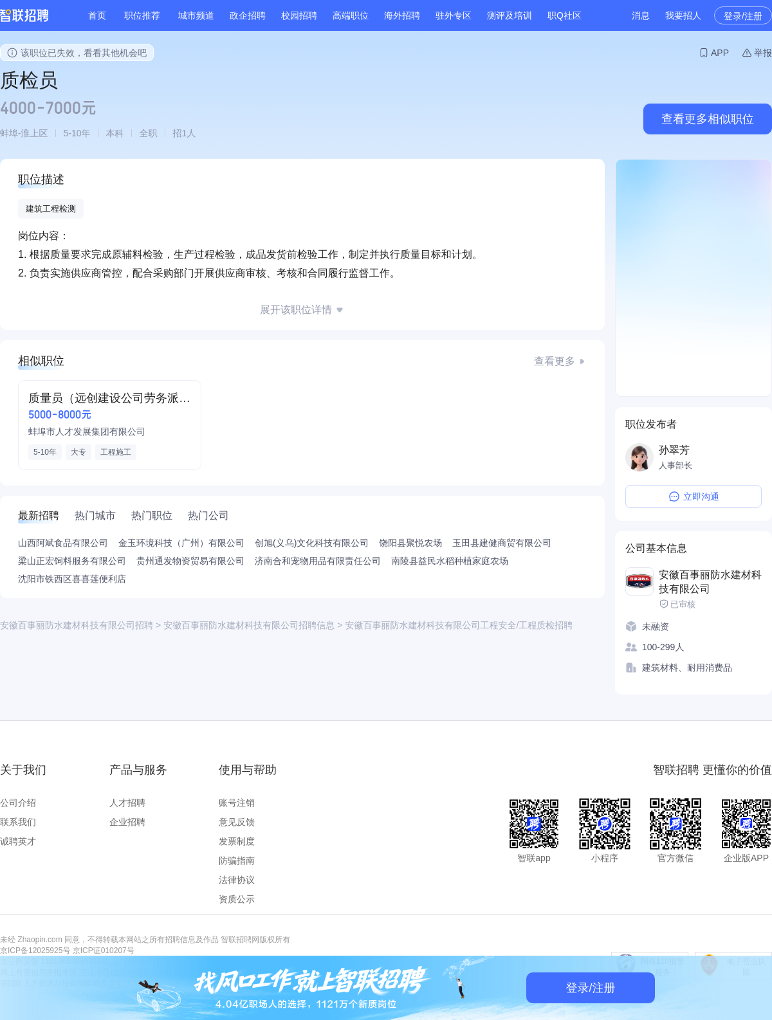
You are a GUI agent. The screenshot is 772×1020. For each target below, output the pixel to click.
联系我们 (18, 822)
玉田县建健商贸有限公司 (501, 543)
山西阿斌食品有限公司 (63, 543)
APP (720, 53)
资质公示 (237, 899)
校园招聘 (299, 15)
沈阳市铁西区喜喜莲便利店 (72, 579)
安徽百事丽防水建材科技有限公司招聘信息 (249, 625)
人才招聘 (127, 802)
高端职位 (351, 15)
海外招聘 (402, 15)
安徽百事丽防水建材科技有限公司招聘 (76, 625)
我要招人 (683, 15)
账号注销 (237, 802)
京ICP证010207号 (103, 950)
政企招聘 (248, 15)
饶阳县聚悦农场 (410, 543)
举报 (763, 53)
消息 (641, 15)
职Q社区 (564, 15)
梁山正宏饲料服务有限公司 (72, 561)
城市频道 (196, 15)
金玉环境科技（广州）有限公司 (181, 543)
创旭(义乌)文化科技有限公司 (312, 543)
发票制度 (237, 841)
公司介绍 (18, 802)
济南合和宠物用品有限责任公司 (318, 561)
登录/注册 (743, 16)
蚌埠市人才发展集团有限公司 (86, 431)
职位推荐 (142, 15)
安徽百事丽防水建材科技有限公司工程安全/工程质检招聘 (459, 625)
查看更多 (554, 361)
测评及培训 (509, 15)
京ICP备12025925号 (35, 950)
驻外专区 (454, 15)
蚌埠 (9, 133)
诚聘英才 (18, 841)
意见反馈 (237, 822)
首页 (97, 15)
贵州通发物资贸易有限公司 (190, 561)
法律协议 (237, 880)
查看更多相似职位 (707, 119)
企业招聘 (127, 822)
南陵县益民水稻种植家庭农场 (449, 561)
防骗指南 (237, 860)
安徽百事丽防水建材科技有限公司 (710, 581)
